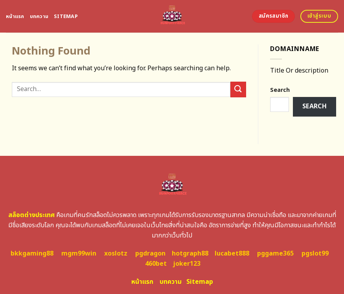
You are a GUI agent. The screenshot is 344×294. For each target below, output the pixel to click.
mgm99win (78, 253)
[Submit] (238, 89)
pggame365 (275, 253)
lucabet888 (232, 253)
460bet (156, 263)
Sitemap (66, 16)
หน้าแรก (15, 16)
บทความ (39, 16)
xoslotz (115, 253)
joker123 (187, 263)
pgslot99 (315, 253)
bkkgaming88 (32, 253)
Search (280, 90)
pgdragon (150, 253)
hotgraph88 (190, 253)
